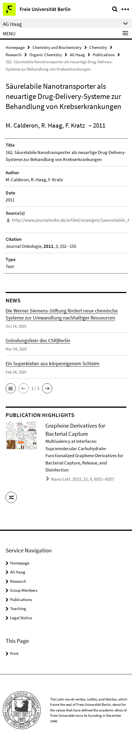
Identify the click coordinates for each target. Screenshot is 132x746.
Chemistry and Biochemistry (57, 47)
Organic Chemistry (45, 54)
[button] (11, 388)
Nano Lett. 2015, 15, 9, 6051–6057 (82, 479)
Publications (104, 54)
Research (14, 54)
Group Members (23, 590)
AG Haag (77, 54)
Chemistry (98, 47)
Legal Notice (21, 617)
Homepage (15, 47)
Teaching (18, 608)
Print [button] (14, 653)
